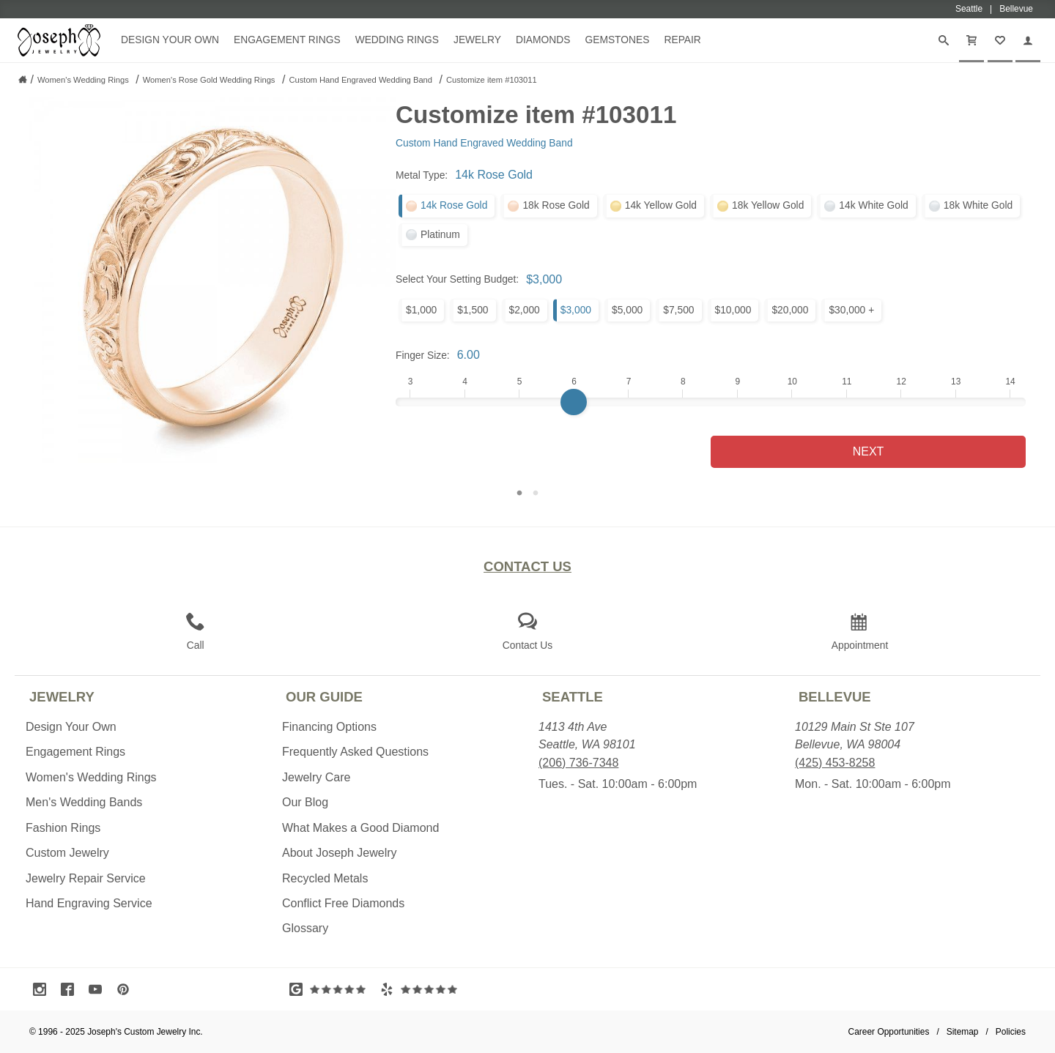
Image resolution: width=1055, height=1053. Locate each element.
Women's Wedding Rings (91, 777)
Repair (682, 39)
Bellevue (835, 696)
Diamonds (543, 39)
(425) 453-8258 (835, 762)
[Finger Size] (711, 402)
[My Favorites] (1000, 40)
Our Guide (324, 696)
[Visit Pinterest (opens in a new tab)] (126, 989)
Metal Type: (422, 175)
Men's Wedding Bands (84, 802)
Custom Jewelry (67, 853)
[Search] (943, 40)
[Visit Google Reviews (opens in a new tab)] (331, 989)
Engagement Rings (287, 39)
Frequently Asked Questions (355, 751)
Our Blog (305, 802)
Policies (1011, 1032)
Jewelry (477, 39)
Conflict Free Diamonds (343, 903)
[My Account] (1027, 40)
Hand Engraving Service (89, 903)
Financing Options (329, 727)
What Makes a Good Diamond (360, 828)
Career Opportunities (889, 1032)
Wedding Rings (397, 39)
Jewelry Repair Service (86, 878)
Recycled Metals (325, 878)
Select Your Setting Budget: (457, 279)
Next (868, 451)
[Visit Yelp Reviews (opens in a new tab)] (422, 989)
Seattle (572, 696)
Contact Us (527, 566)
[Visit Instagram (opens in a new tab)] (43, 989)
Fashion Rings (63, 828)
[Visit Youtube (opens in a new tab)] (99, 989)
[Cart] (971, 40)
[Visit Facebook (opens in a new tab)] (71, 989)
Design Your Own (170, 39)
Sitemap (963, 1032)
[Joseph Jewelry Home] (22, 79)
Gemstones (617, 39)
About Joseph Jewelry (339, 853)
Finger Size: (423, 355)
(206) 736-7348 (578, 762)
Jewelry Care (316, 777)
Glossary (305, 928)
